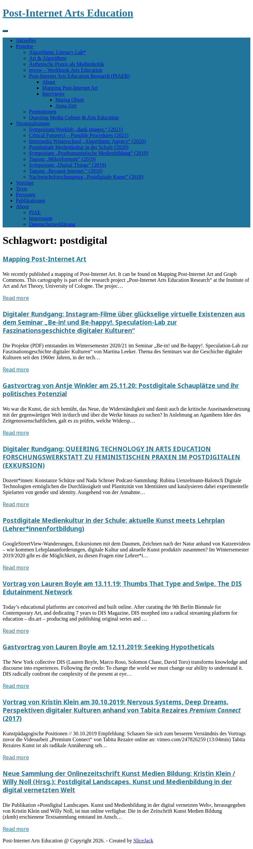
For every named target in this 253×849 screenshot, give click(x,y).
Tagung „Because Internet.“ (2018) (66, 171)
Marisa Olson (69, 99)
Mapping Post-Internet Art (70, 88)
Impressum (40, 218)
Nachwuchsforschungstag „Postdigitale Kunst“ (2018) (86, 177)
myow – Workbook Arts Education (65, 70)
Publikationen (30, 200)
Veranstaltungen (33, 123)
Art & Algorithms (48, 58)
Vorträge (25, 183)
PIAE (35, 212)
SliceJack (143, 840)
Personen (25, 194)
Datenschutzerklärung (52, 224)
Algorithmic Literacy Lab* (57, 52)
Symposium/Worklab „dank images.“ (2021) (76, 129)
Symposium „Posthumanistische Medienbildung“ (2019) (88, 153)
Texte (21, 188)
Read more (16, 298)
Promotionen (42, 111)
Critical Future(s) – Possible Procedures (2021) (78, 135)
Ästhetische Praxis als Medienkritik (66, 64)
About (48, 82)
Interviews (53, 94)
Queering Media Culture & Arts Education (74, 117)
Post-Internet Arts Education (68, 13)
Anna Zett (65, 105)
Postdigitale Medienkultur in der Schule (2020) (78, 147)
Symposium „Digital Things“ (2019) (67, 165)
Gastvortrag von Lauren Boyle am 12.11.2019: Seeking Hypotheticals (108, 647)
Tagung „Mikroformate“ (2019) (62, 159)
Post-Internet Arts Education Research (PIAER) (79, 76)
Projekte (24, 46)
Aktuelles (26, 40)
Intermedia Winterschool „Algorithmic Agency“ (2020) (87, 141)
